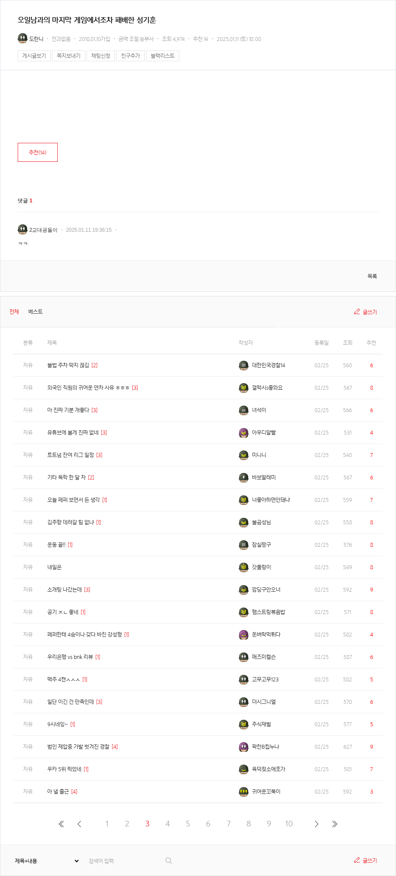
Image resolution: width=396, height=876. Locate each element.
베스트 (35, 312)
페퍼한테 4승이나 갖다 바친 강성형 (84, 634)
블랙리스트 (163, 56)
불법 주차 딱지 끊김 (68, 365)
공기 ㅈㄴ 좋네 (62, 612)
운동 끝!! (56, 545)
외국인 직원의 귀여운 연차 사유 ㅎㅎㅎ (88, 387)
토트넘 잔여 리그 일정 (70, 455)
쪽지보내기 (69, 56)
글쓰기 (370, 312)
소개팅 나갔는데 (64, 589)
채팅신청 (100, 56)
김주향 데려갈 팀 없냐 (70, 522)
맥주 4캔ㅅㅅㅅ (63, 679)
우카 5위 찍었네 (64, 769)
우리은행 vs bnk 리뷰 (70, 657)
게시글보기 (34, 56)
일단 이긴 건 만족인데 (70, 702)
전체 (14, 312)
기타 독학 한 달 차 (66, 477)
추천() (38, 152)
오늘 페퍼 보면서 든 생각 (73, 500)
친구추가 (130, 56)
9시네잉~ (57, 724)
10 (289, 823)
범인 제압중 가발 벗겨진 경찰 (78, 747)
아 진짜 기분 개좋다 (68, 410)
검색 (169, 861)
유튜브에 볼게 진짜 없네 (73, 432)
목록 (372, 276)
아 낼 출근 (58, 791)
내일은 (54, 567)
